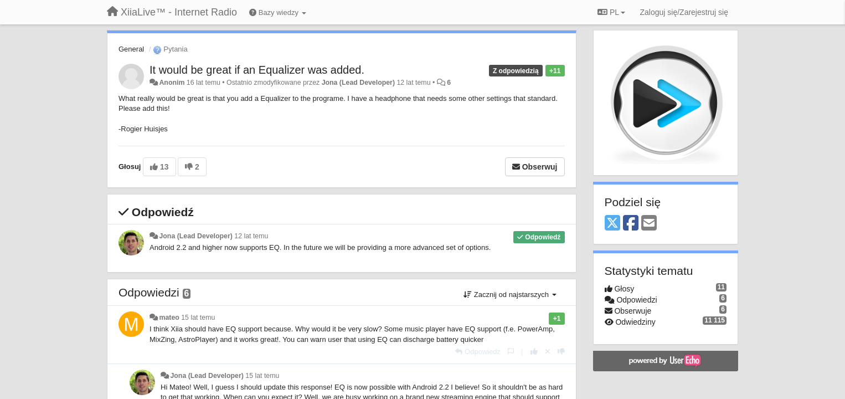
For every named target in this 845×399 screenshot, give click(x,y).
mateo (169, 317)
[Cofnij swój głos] (547, 351)
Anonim (171, 82)
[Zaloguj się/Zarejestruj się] (684, 12)
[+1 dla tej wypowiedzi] (534, 351)
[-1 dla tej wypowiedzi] (561, 351)
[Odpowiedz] (478, 351)
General (131, 49)
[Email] (649, 223)
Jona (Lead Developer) (358, 82)
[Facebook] (630, 223)
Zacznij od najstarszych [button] (509, 294)
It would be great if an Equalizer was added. (257, 70)
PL (611, 12)
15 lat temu (198, 317)
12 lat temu (251, 236)
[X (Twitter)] (612, 223)
